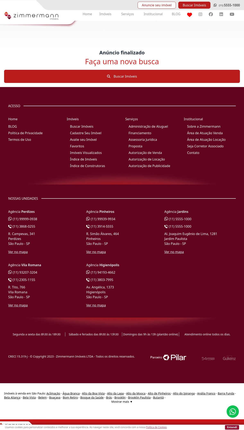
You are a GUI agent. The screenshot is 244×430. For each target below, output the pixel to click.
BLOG (176, 14)
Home (87, 14)
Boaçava (54, 397)
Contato (193, 152)
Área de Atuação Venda (205, 133)
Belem (42, 397)
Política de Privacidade (25, 133)
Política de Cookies (156, 427)
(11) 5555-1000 (178, 219)
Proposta (135, 146)
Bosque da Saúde (92, 397)
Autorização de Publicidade (149, 166)
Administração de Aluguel (148, 126)
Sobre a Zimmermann (203, 126)
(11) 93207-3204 (22, 272)
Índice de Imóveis (83, 159)
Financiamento (140, 133)
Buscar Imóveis (194, 5)
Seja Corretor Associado (205, 146)
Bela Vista (29, 397)
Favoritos (77, 146)
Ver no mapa (18, 252)
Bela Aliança (12, 397)
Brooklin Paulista (139, 397)
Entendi (232, 427)
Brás (109, 397)
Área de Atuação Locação (206, 139)
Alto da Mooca (135, 393)
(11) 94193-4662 (100, 272)
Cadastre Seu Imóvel (86, 133)
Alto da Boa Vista (93, 393)
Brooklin (120, 397)
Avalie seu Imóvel (83, 139)
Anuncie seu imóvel (157, 5)
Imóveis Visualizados (86, 152)
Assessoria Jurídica (143, 139)
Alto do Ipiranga (184, 393)
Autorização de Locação (147, 159)
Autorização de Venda (145, 152)
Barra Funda (226, 393)
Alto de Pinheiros (159, 393)
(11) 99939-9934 (100, 219)
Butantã (158, 397)
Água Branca (71, 393)
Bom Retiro (70, 397)
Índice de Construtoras (87, 166)
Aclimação (53, 393)
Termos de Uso (19, 139)
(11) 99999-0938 (22, 219)
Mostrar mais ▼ (122, 402)
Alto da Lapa (115, 393)
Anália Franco (206, 393)
